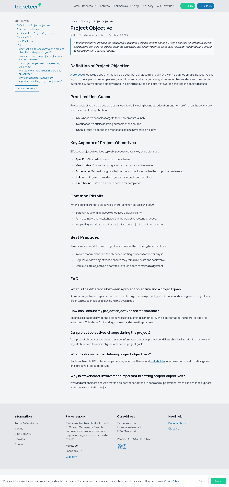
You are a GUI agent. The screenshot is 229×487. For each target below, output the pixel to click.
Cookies (20, 439)
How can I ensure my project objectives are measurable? (40, 58)
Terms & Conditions (26, 423)
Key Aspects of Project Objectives (35, 33)
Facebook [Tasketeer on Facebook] (72, 451)
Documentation (177, 423)
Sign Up (206, 5)
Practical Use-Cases (28, 29)
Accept (218, 481)
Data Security (23, 434)
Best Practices (25, 41)
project (77, 74)
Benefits (89, 6)
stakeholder (157, 361)
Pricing (134, 6)
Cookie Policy (171, 481)
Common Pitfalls (25, 37)
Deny (202, 481)
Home (76, 6)
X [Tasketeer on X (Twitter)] (81, 451)
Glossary (85, 21)
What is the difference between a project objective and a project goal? (41, 50)
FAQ (158, 6)
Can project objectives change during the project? (39, 65)
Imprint (19, 428)
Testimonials (120, 6)
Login (188, 5)
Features (104, 6)
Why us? (168, 6)
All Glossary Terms (27, 88)
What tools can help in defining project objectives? (40, 72)
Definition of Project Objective (33, 25)
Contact (20, 444)
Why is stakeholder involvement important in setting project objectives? (40, 79)
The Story (147, 6)
